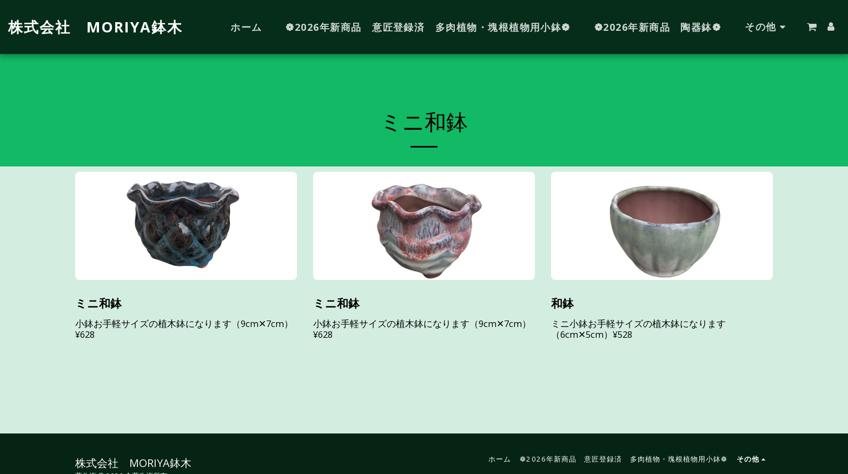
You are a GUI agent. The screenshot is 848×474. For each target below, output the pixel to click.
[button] (812, 27)
